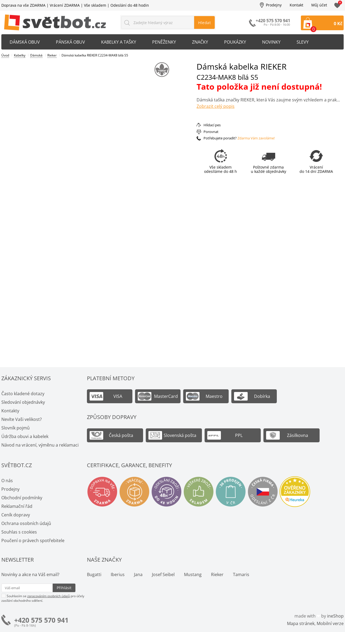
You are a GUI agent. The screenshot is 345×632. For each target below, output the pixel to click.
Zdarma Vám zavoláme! (256, 138)
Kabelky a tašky (118, 42)
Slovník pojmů (15, 428)
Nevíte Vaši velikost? (21, 419)
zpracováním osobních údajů (48, 596)
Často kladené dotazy (22, 394)
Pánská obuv (70, 42)
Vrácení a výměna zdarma (134, 491)
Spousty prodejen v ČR (230, 491)
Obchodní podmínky (21, 498)
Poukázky (235, 42)
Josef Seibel (163, 574)
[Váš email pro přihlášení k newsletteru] (27, 588)
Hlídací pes (212, 125)
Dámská (36, 55)
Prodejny (274, 5)
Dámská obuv (25, 42)
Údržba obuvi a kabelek (24, 436)
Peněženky (164, 42)
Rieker (52, 55)
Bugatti (94, 574)
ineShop (335, 616)
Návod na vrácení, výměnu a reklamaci (40, 445)
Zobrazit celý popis (216, 106)
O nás (7, 480)
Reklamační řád (16, 506)
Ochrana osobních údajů (26, 523)
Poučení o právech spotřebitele (32, 540)
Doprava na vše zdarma (102, 491)
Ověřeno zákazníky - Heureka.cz (294, 491)
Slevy (303, 42)
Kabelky (19, 55)
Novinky (271, 42)
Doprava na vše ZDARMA (23, 5)
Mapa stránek (301, 623)
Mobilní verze (330, 623)
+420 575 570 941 (41, 620)
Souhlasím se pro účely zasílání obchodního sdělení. (42, 598)
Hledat (204, 22)
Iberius (118, 574)
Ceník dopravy (15, 515)
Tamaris (241, 574)
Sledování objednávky (23, 402)
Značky (200, 42)
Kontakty (10, 411)
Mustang (193, 574)
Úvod (5, 55)
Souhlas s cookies (19, 532)
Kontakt (296, 5)
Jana (138, 574)
